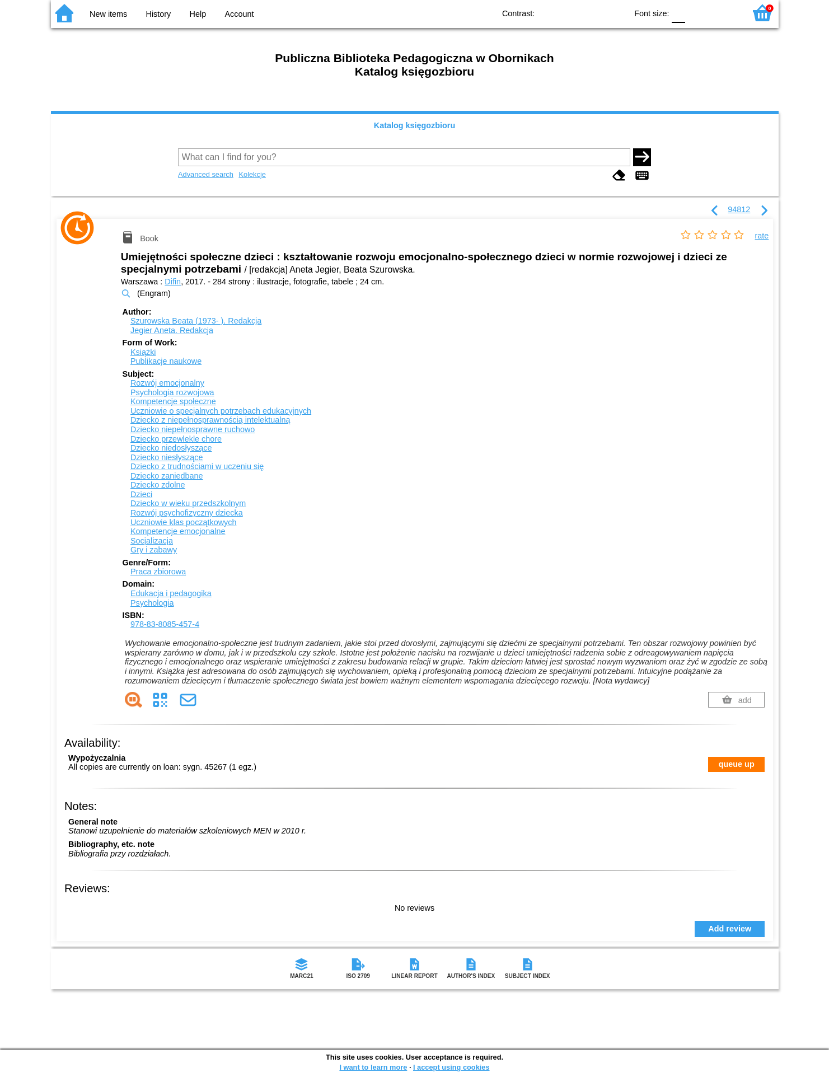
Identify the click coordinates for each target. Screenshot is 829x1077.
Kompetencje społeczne (173, 401)
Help (198, 14)
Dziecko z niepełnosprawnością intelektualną (210, 419)
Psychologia (152, 602)
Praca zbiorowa (158, 571)
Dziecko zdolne (157, 484)
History (158, 14)
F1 (697, 12)
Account (239, 14)
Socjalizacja (151, 540)
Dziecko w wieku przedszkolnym (188, 503)
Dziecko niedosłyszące (171, 447)
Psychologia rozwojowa (172, 392)
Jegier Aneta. (171, 330)
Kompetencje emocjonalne (178, 531)
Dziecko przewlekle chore (176, 438)
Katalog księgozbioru (415, 125)
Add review (729, 928)
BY (615, 12)
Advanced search (205, 174)
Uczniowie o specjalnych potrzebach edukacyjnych (220, 410)
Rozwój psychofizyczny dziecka (186, 512)
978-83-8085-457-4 (164, 624)
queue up (737, 764)
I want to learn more (373, 1067)
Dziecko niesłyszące (166, 457)
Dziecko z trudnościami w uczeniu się (197, 466)
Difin (173, 281)
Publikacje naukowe (166, 361)
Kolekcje (251, 174)
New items (108, 14)
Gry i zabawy (153, 549)
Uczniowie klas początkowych (183, 522)
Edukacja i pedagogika (171, 593)
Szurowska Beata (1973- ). (195, 320)
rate (762, 235)
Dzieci (141, 494)
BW (570, 12)
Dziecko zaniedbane (166, 475)
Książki (143, 352)
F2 (724, 12)
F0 (678, 12)
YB (592, 12)
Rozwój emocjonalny (167, 382)
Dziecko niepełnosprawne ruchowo (192, 429)
